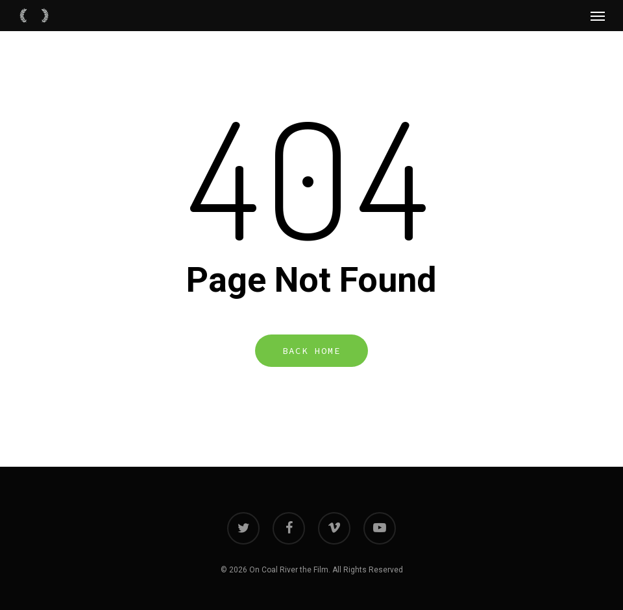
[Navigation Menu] (598, 15)
